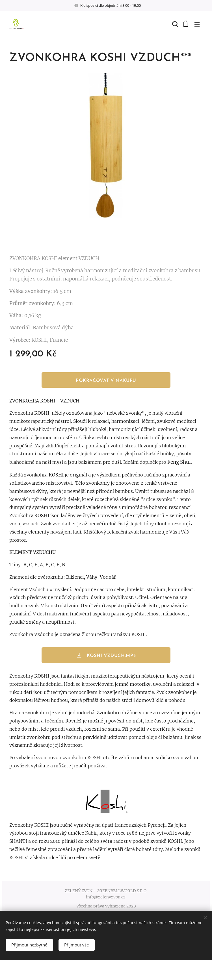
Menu (197, 24)
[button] (174, 24)
